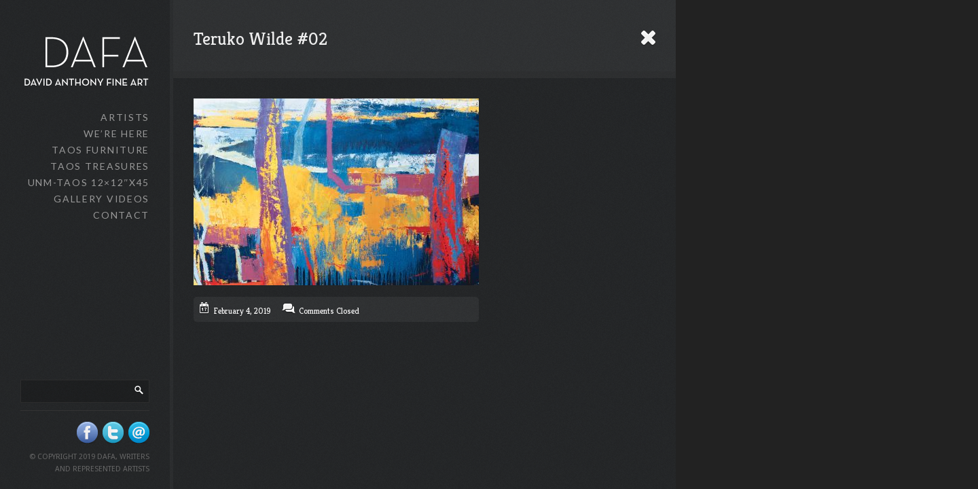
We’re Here (116, 133)
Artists (125, 117)
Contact (121, 215)
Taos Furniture (100, 150)
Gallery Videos (101, 198)
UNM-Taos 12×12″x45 (88, 182)
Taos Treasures (99, 166)
